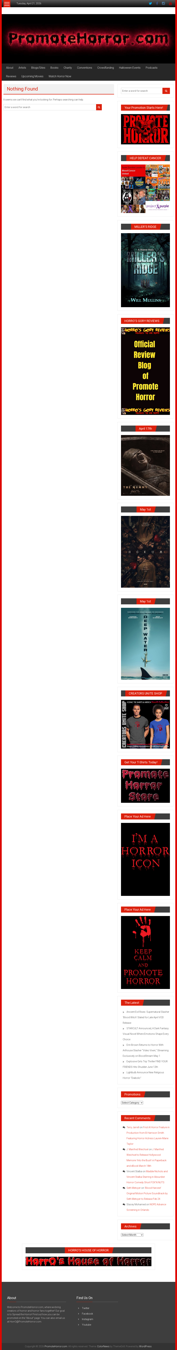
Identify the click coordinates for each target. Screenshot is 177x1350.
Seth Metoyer (134, 1188)
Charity (68, 67)
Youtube (86, 1324)
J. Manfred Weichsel (137, 1149)
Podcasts (151, 67)
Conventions (84, 67)
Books (54, 67)
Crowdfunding (105, 67)
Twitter (85, 1308)
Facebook (87, 1313)
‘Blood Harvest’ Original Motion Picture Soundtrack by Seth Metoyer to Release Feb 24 (147, 1193)
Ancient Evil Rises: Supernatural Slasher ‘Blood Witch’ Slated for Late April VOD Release (146, 1017)
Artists (22, 67)
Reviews (11, 76)
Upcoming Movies (32, 76)
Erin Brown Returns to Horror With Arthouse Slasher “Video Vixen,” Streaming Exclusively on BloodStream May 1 (146, 1050)
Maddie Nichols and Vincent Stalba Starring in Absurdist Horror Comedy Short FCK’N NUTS (147, 1177)
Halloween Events (130, 67)
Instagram (87, 1319)
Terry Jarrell (133, 1127)
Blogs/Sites (38, 67)
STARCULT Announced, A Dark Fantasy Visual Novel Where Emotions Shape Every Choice (146, 1034)
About (9, 67)
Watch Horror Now (60, 76)
